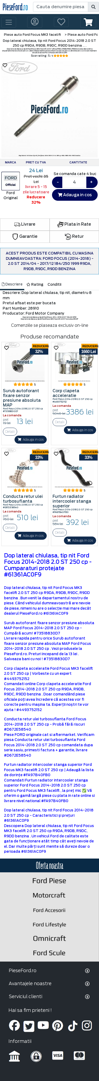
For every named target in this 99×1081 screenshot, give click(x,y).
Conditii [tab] (54, 285)
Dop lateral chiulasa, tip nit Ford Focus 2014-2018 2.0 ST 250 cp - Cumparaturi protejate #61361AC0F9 (48, 565)
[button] (88, 22)
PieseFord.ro (22, 970)
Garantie (24, 236)
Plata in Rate (74, 224)
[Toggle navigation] (8, 22)
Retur (74, 236)
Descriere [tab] (12, 284)
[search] (93, 7)
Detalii (10, 432)
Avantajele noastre (30, 983)
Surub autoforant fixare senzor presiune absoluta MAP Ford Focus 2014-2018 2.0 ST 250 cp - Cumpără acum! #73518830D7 (49, 628)
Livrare (24, 224)
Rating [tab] (34, 285)
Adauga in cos (75, 195)
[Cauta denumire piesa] (61, 7)
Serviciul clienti (25, 996)
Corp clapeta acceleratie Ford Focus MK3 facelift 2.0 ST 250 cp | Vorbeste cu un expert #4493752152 (48, 674)
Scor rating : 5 (49, 55)
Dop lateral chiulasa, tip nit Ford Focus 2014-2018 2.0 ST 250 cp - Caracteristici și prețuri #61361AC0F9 (48, 815)
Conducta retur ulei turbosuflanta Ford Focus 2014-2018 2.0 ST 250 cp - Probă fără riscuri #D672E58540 (45, 724)
